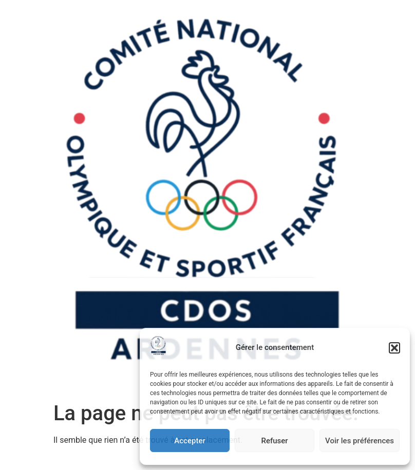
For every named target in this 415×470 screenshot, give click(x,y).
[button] (394, 348)
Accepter (189, 440)
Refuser (274, 440)
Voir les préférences (359, 440)
